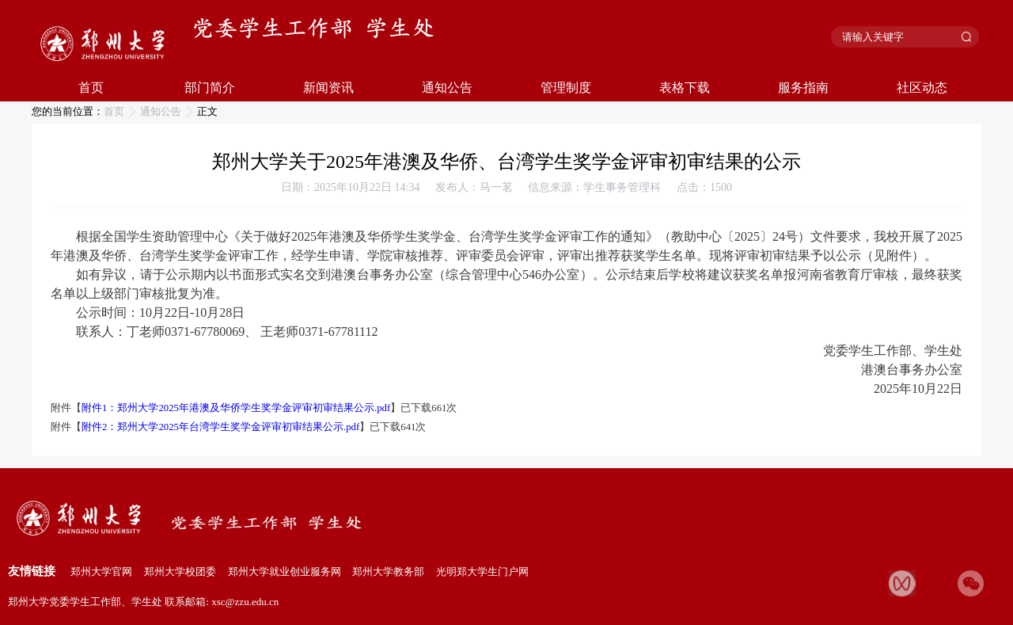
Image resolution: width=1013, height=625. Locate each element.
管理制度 (566, 87)
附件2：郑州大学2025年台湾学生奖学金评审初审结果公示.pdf (220, 427)
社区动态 (922, 87)
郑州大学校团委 (180, 571)
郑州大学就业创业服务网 (284, 571)
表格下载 (684, 87)
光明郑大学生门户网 (482, 571)
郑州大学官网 (101, 571)
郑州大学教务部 (388, 571)
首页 (91, 87)
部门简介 (209, 87)
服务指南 (803, 87)
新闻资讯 (328, 87)
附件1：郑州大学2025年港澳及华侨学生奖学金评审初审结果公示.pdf (236, 407)
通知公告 (447, 87)
